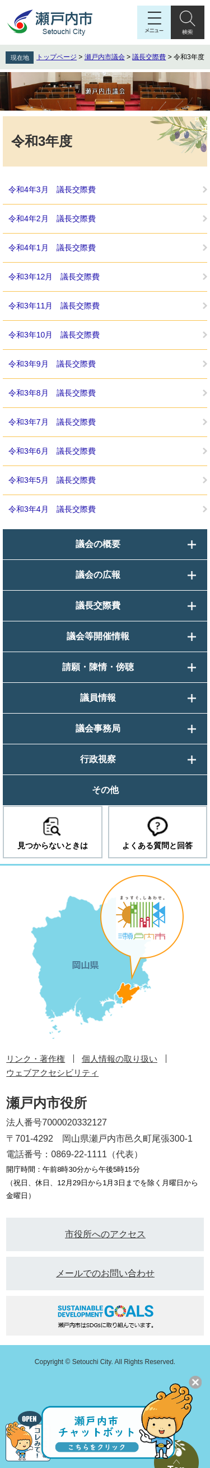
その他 (105, 790)
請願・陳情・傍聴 (98, 667)
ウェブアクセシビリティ (52, 1072)
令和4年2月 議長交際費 (52, 218)
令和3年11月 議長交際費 (54, 305)
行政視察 (98, 759)
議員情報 (98, 697)
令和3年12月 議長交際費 (54, 276)
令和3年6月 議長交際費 (52, 450)
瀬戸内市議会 (105, 57)
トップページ (56, 57)
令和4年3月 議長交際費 (52, 189)
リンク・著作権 (35, 1058)
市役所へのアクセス (105, 1234)
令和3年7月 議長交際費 (52, 421)
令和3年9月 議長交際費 (52, 363)
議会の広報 (98, 574)
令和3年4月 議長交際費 (52, 509)
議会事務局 (98, 728)
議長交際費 (149, 57)
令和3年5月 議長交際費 (52, 480)
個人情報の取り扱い (119, 1058)
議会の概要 (98, 544)
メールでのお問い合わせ (105, 1273)
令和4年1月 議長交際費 (52, 247)
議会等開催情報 (98, 636)
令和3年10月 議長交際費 (54, 334)
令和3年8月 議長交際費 (52, 392)
